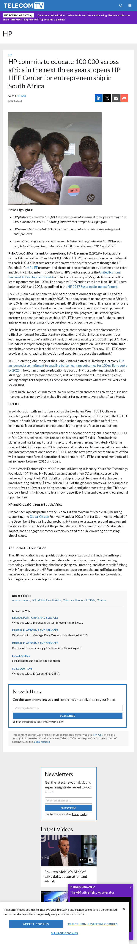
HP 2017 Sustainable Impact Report (92, 287)
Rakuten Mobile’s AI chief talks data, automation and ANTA (65, 876)
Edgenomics (21, 655)
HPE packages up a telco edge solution (36, 660)
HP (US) (21, 95)
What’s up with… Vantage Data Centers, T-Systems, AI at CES (50, 635)
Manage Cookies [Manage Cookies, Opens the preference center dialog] (64, 933)
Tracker (101, 600)
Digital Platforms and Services (35, 617)
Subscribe (67, 715)
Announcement (21, 600)
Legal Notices (42, 741)
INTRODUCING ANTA (82, 886)
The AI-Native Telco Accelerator (92, 892)
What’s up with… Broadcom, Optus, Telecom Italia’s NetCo (47, 622)
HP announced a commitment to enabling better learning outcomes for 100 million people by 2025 (67, 365)
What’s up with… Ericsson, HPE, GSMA (35, 673)
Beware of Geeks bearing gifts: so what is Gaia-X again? (46, 648)
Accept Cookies (36, 924)
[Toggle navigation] (129, 5)
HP (7, 34)
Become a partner (54, 19)
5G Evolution (22, 668)
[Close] (124, 909)
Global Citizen (39, 517)
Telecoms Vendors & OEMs (79, 600)
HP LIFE (32, 268)
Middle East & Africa (49, 600)
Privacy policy (56, 721)
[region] (64, 923)
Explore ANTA (33, 19)
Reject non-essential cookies (93, 924)
